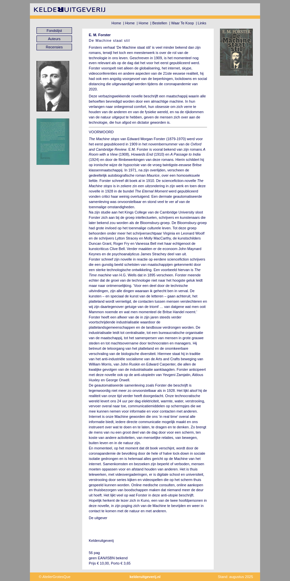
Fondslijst (54, 31)
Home (116, 23)
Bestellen (159, 23)
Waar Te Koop (182, 23)
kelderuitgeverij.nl (145, 577)
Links (202, 23)
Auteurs (54, 39)
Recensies (54, 47)
